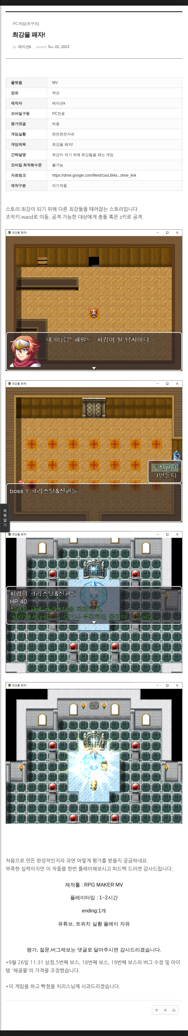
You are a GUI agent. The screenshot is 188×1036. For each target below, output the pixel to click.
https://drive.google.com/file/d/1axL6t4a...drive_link (94, 175)
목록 (5, 518)
